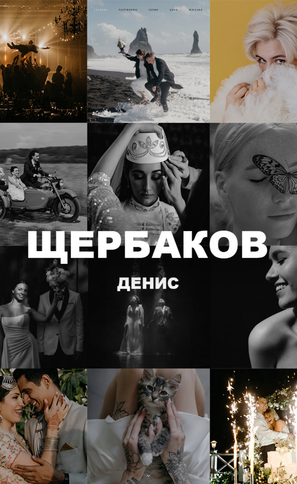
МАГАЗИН (196, 10)
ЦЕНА (174, 10)
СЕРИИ (154, 10)
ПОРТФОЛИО (128, 10)
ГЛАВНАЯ (101, 10)
